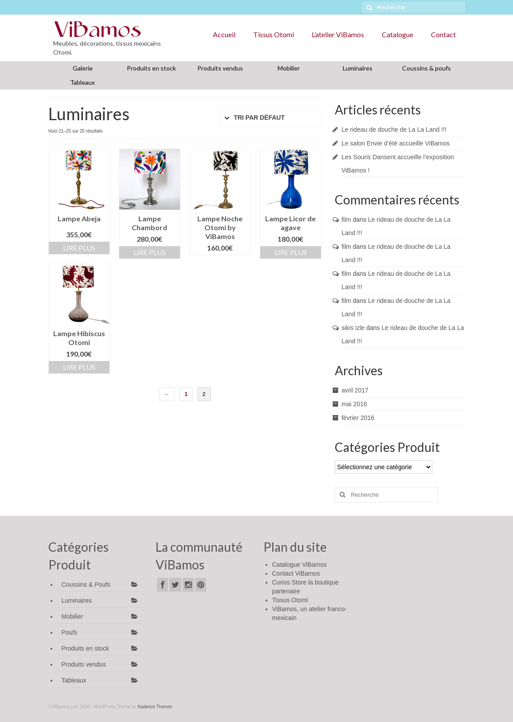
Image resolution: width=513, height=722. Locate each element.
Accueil (224, 34)
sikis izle (352, 327)
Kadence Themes (154, 706)
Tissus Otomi (273, 34)
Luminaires (357, 68)
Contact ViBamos (296, 573)
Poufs (70, 632)
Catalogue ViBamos (299, 564)
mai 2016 (354, 404)
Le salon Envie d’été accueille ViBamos (395, 143)
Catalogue (397, 34)
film (346, 219)
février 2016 (357, 417)
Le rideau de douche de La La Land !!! (393, 129)
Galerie (83, 68)
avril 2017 (354, 390)
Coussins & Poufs (86, 584)
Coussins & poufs (426, 68)
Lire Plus (79, 247)
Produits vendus (220, 68)
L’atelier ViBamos (338, 34)
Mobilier (289, 68)
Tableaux (82, 82)
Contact (443, 34)
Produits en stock (151, 68)
